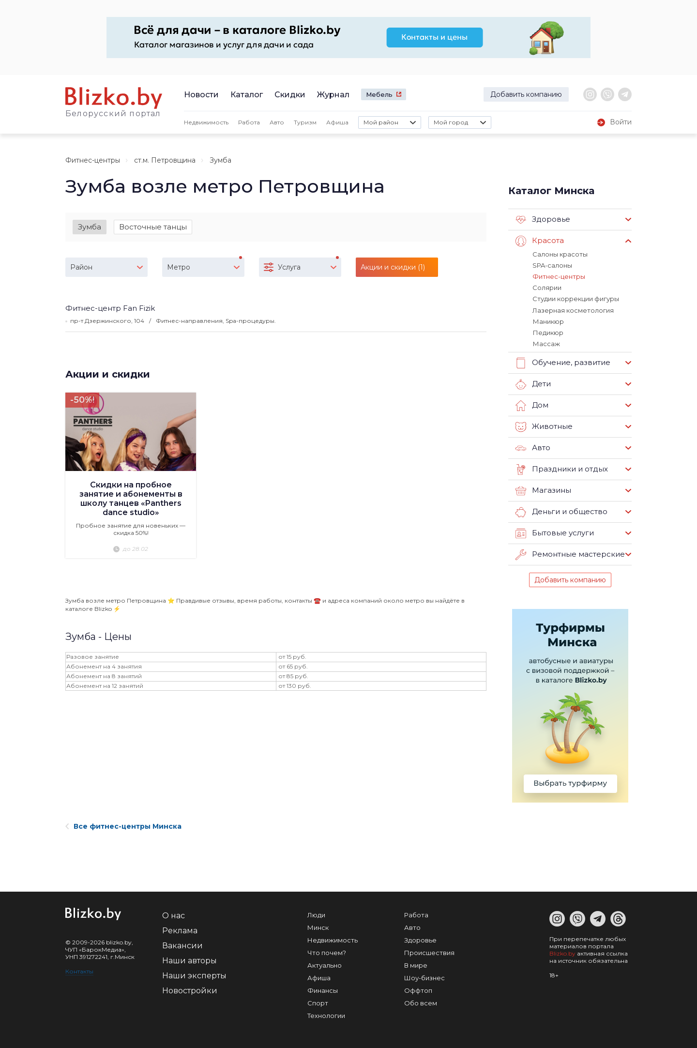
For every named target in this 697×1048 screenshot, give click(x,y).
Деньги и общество (561, 511)
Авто (277, 122)
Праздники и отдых (561, 469)
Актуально (324, 965)
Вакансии (182, 945)
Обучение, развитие (562, 362)
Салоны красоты (560, 254)
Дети (533, 384)
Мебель (379, 94)
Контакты (79, 970)
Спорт (317, 1002)
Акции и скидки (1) (393, 267)
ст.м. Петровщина (165, 160)
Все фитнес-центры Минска (123, 825)
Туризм (305, 122)
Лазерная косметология (573, 310)
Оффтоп (418, 990)
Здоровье (542, 219)
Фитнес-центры (92, 160)
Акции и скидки (107, 374)
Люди (316, 914)
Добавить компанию (526, 94)
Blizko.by (562, 953)
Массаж (546, 343)
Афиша (337, 122)
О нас (173, 915)
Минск (318, 927)
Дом (531, 405)
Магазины (543, 490)
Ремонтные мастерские (570, 554)
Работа (249, 122)
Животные (544, 426)
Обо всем (420, 1002)
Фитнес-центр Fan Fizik (110, 308)
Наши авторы (189, 960)
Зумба (89, 226)
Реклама (179, 930)
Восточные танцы (153, 226)
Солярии (546, 287)
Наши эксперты (194, 975)
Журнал (333, 94)
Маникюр (547, 321)
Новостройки (189, 990)
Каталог (246, 94)
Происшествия (429, 952)
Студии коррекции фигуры (575, 299)
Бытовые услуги (554, 533)
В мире (415, 965)
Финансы (322, 990)
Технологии (326, 1015)
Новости (201, 94)
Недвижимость (206, 122)
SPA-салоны (552, 265)
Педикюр (547, 332)
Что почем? (326, 952)
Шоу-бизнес (424, 977)
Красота (539, 241)
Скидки (289, 94)
